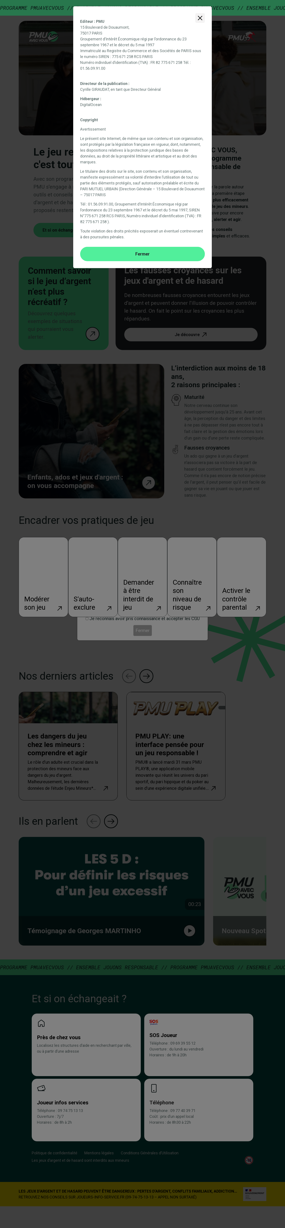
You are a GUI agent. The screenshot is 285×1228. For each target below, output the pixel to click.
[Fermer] (200, 18)
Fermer (142, 254)
